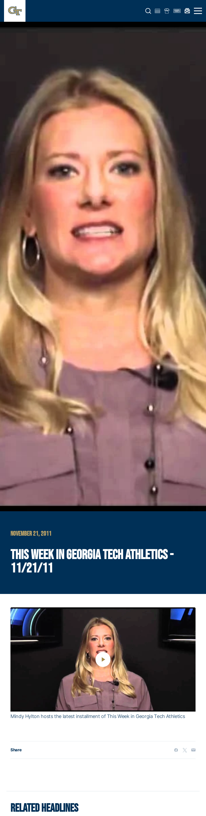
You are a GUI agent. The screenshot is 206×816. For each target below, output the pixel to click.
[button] (148, 11)
